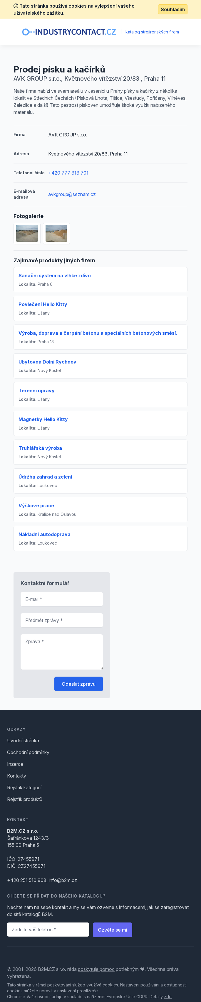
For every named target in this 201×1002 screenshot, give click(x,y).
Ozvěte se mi (112, 930)
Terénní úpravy (37, 390)
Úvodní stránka (23, 741)
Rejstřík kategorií (24, 787)
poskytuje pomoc (96, 969)
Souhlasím (173, 9)
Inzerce (15, 764)
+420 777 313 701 (68, 173)
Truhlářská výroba (40, 448)
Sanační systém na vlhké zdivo (55, 275)
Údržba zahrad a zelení (45, 477)
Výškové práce (36, 505)
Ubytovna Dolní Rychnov (47, 362)
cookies (110, 984)
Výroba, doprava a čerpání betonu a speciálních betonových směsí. (98, 333)
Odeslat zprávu (79, 684)
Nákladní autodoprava (45, 534)
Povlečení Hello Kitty (43, 304)
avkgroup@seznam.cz (72, 194)
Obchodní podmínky (28, 752)
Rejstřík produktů (24, 799)
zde (168, 996)
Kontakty (16, 776)
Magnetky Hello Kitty (43, 419)
